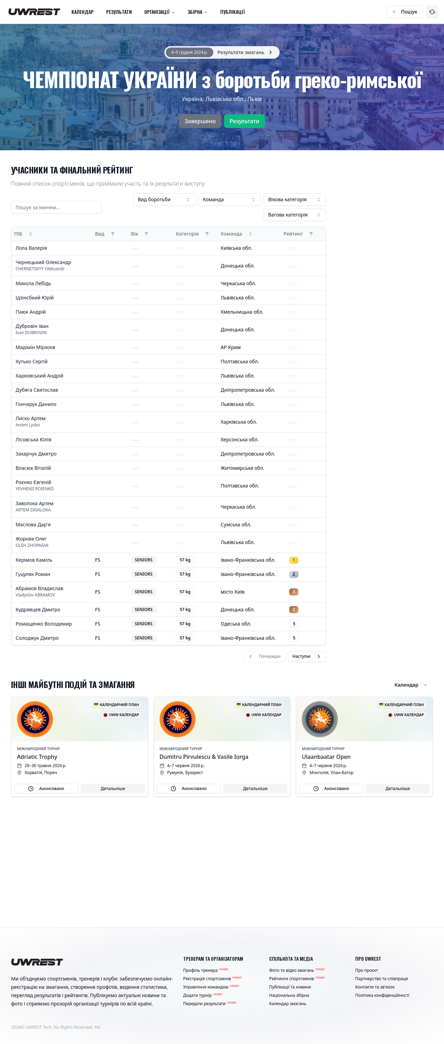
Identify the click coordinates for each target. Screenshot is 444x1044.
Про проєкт (366, 970)
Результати (119, 11)
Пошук (405, 11)
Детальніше (113, 788)
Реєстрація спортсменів (212, 979)
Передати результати (209, 1004)
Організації (159, 11)
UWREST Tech (38, 1027)
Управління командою (211, 987)
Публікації (232, 11)
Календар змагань (287, 1004)
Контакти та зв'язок (375, 987)
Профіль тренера (205, 970)
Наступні (307, 656)
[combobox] (164, 199)
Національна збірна (289, 995)
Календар (82, 11)
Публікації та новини (290, 987)
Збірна (198, 11)
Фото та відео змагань (297, 970)
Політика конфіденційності (382, 995)
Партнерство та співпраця (381, 979)
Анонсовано (46, 788)
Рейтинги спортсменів (297, 979)
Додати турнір (202, 995)
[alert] (222, 52)
